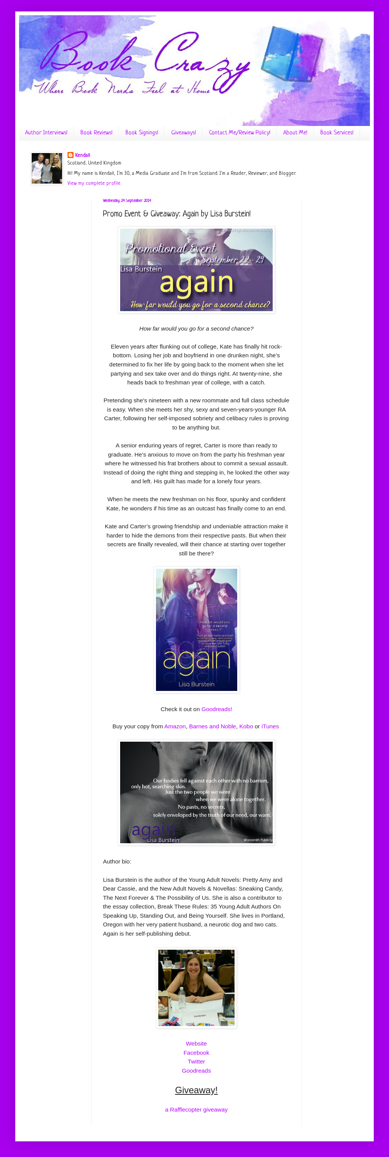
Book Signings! (141, 133)
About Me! (295, 133)
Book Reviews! (96, 133)
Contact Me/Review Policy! (239, 133)
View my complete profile (94, 183)
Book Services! (337, 133)
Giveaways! (183, 133)
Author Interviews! (46, 133)
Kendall (82, 155)
